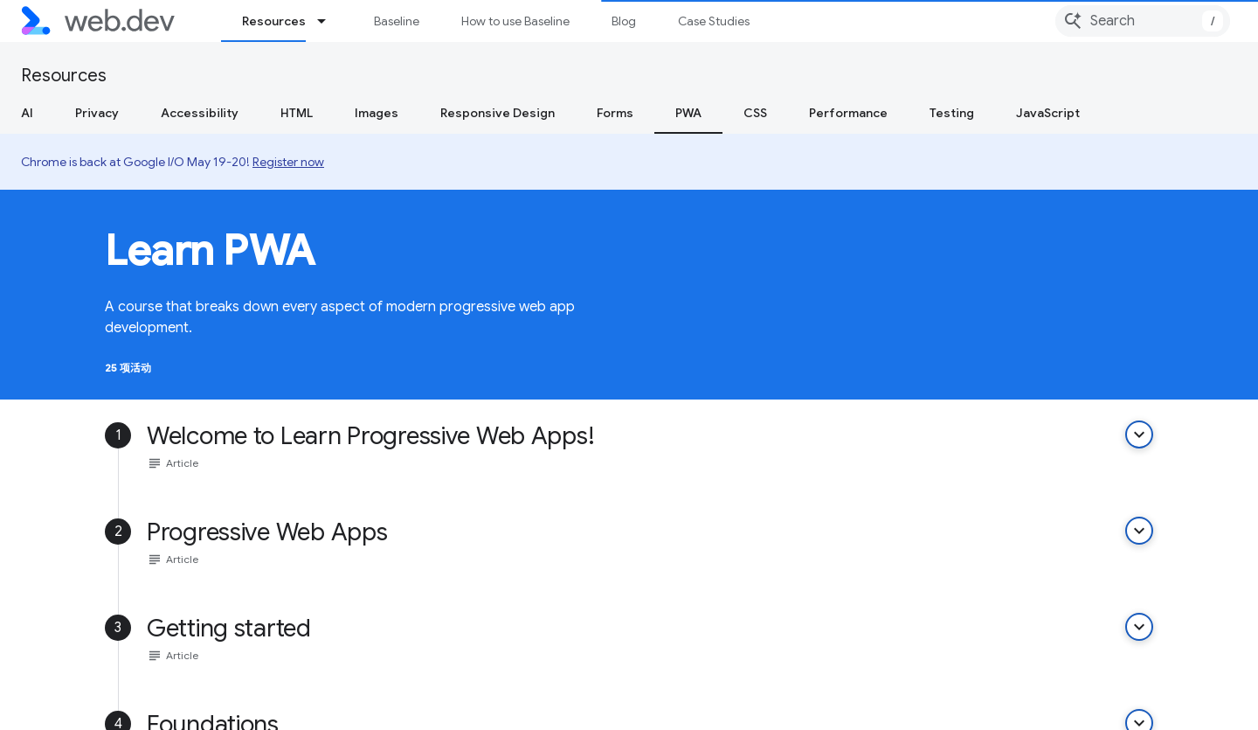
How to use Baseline (515, 21)
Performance (848, 113)
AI (27, 113)
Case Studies (714, 21)
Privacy (97, 113)
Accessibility (199, 113)
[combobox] (1142, 21)
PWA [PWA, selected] (688, 113)
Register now (288, 162)
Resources (64, 76)
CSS (755, 113)
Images (376, 113)
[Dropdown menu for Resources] (329, 20)
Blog (624, 21)
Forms (615, 113)
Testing (952, 113)
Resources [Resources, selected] (274, 21)
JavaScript (1048, 113)
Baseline (396, 21)
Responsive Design (497, 113)
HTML (296, 113)
